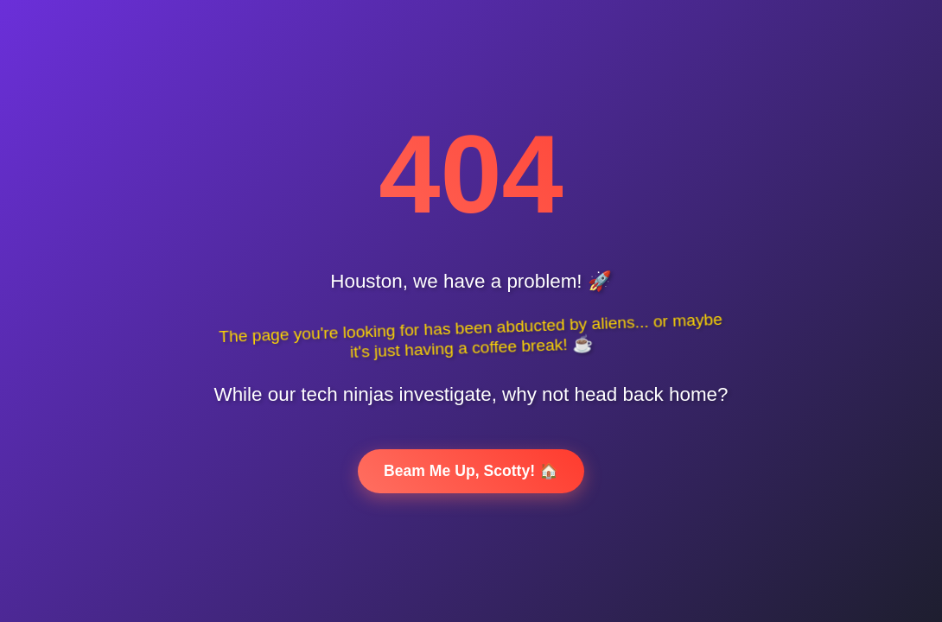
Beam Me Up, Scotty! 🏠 (471, 470)
